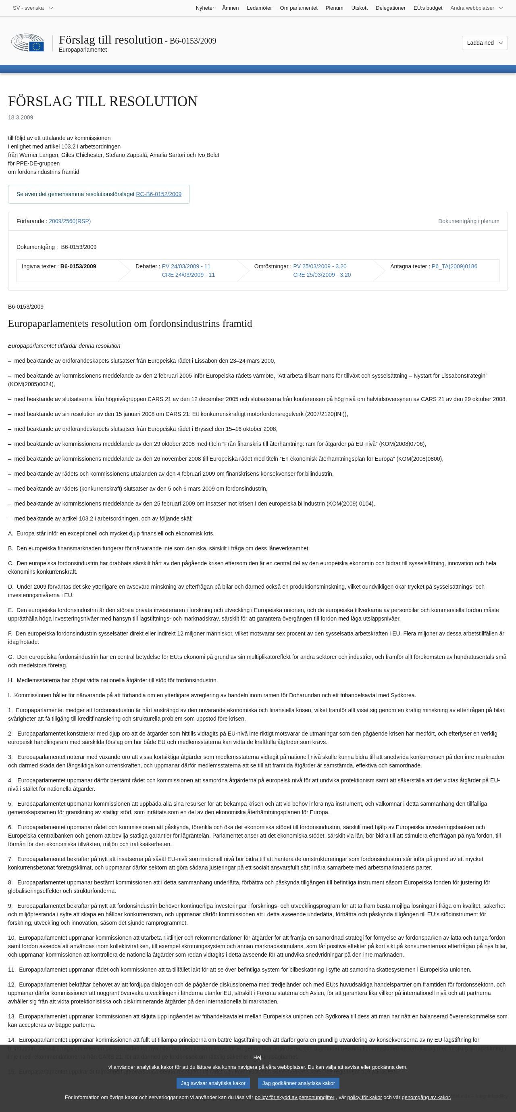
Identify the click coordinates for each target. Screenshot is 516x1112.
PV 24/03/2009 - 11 (186, 266)
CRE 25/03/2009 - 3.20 (322, 275)
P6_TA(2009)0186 (454, 266)
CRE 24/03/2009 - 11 (188, 275)
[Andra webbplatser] (477, 8)
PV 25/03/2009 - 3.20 (319, 266)
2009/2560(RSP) (70, 221)
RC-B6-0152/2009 (159, 194)
